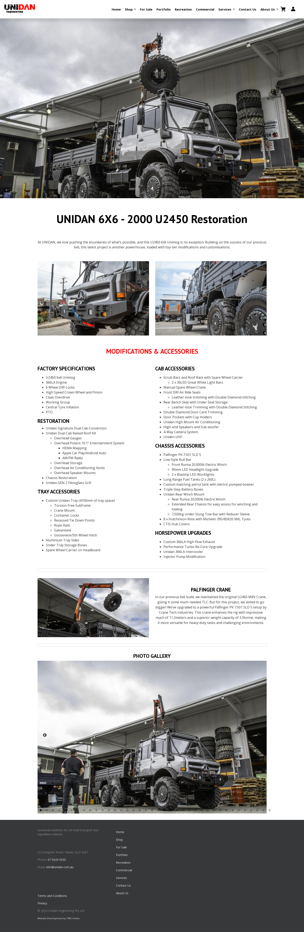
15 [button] (127, 810)
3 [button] (53, 810)
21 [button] (164, 810)
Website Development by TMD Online (59, 918)
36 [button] (257, 810)
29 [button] (214, 810)
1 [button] (41, 810)
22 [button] (171, 810)
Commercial (205, 9)
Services (121, 878)
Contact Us (247, 9)
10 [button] (96, 810)
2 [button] (47, 810)
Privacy (42, 903)
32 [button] (233, 810)
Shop (119, 840)
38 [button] (270, 810)
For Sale (146, 9)
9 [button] (90, 810)
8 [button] (84, 810)
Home (116, 9)
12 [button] (109, 810)
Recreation (183, 9)
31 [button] (226, 810)
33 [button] (239, 810)
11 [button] (103, 810)
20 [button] (158, 810)
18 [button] (146, 810)
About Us (122, 893)
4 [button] (59, 810)
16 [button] (133, 810)
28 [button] (208, 810)
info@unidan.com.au (59, 867)
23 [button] (177, 810)
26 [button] (195, 810)
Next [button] (259, 735)
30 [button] (220, 810)
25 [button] (189, 810)
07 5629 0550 (57, 860)
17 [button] (140, 810)
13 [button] (115, 810)
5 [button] (65, 810)
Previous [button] (45, 735)
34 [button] (245, 810)
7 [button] (78, 810)
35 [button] (251, 810)
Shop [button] (129, 9)
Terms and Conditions (52, 896)
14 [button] (121, 810)
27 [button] (202, 810)
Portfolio (163, 9)
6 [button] (72, 810)
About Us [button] (268, 9)
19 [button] (152, 810)
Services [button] (225, 9)
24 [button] (183, 810)
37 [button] (263, 810)
